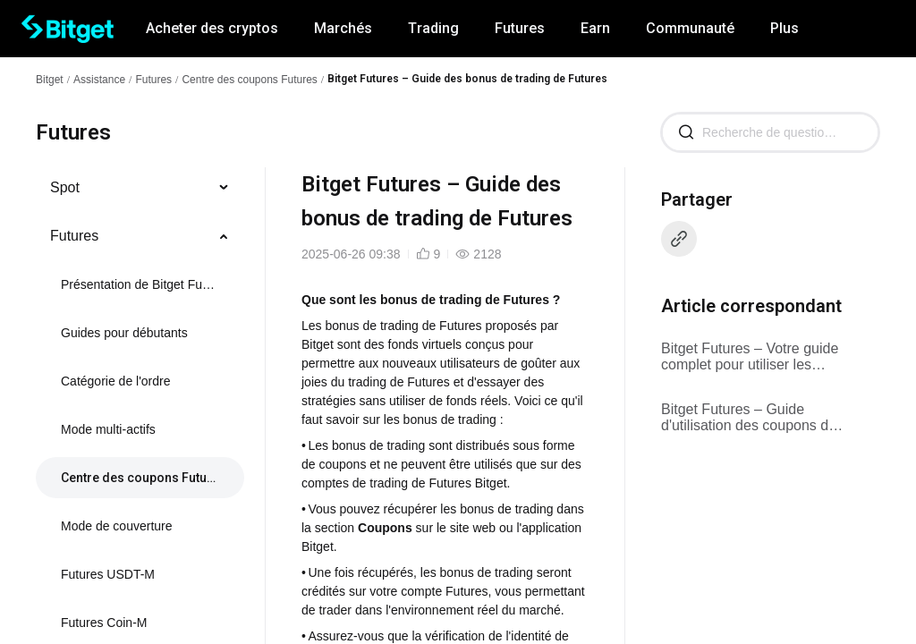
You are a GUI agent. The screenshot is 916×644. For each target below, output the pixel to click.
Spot (65, 187)
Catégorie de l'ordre (116, 381)
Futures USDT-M (108, 574)
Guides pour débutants (124, 333)
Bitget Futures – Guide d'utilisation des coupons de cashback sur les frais (748, 418)
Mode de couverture (117, 526)
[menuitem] (140, 187)
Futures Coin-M (104, 622)
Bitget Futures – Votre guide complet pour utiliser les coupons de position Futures (751, 357)
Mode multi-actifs (108, 429)
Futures (153, 79)
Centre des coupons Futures (249, 79)
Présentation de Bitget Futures (138, 284)
